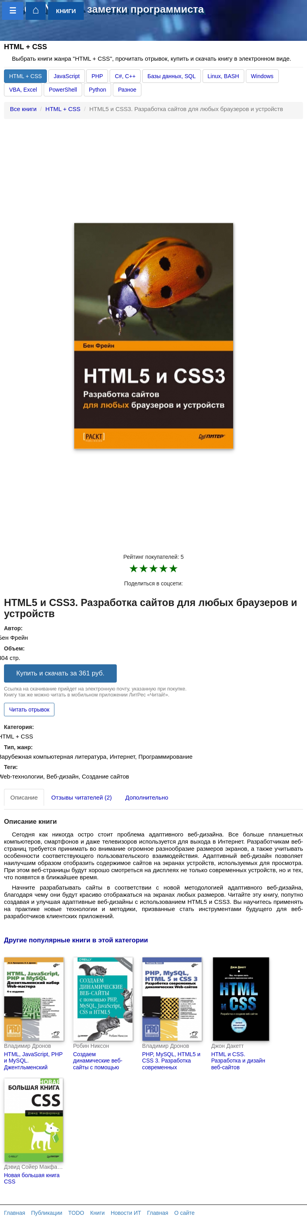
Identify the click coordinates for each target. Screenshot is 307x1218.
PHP (97, 76)
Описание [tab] (24, 797)
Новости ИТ (126, 1213)
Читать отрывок (29, 709)
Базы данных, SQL (171, 76)
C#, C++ (125, 76)
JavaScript (66, 76)
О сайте (184, 1213)
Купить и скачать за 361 (60, 673)
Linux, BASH (223, 76)
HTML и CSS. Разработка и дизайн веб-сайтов (238, 1061)
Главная (14, 1213)
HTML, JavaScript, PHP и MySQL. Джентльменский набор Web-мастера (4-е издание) (33, 1067)
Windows (262, 76)
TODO (76, 1213)
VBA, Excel (23, 89)
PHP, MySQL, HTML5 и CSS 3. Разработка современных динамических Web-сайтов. (171, 1067)
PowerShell (63, 89)
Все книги (23, 108)
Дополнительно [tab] (147, 797)
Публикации (46, 1213)
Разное (127, 89)
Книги (97, 1213)
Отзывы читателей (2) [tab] (81, 797)
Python (97, 89)
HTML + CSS (25, 76)
